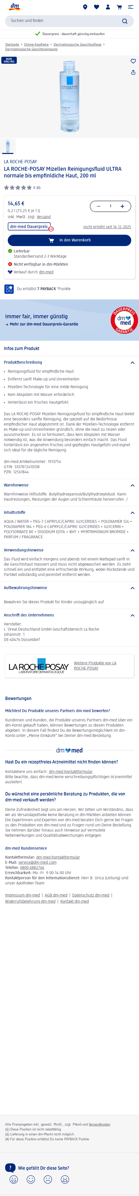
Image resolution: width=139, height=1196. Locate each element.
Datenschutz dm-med (90, 895)
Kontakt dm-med (74, 902)
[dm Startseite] (14, 7)
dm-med (46, 272)
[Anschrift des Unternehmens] (69, 615)
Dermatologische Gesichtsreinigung (31, 49)
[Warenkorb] (119, 7)
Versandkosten (99, 1124)
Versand (43, 217)
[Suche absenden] (125, 21)
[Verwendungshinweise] (69, 550)
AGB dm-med (56, 895)
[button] (131, 7)
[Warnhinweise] (69, 485)
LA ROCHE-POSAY (20, 162)
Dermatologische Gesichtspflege (77, 44)
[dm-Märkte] (85, 7)
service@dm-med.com (37, 863)
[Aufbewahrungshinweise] (69, 588)
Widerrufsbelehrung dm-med (30, 902)
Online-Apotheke (36, 44)
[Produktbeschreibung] (69, 362)
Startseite (12, 44)
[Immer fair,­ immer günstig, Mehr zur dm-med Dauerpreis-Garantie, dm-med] (69, 320)
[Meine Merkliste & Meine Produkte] (96, 7)
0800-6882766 (32, 868)
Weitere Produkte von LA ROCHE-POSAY (62, 665)
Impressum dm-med (22, 895)
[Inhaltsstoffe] (69, 512)
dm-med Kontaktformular (71, 772)
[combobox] (69, 21)
